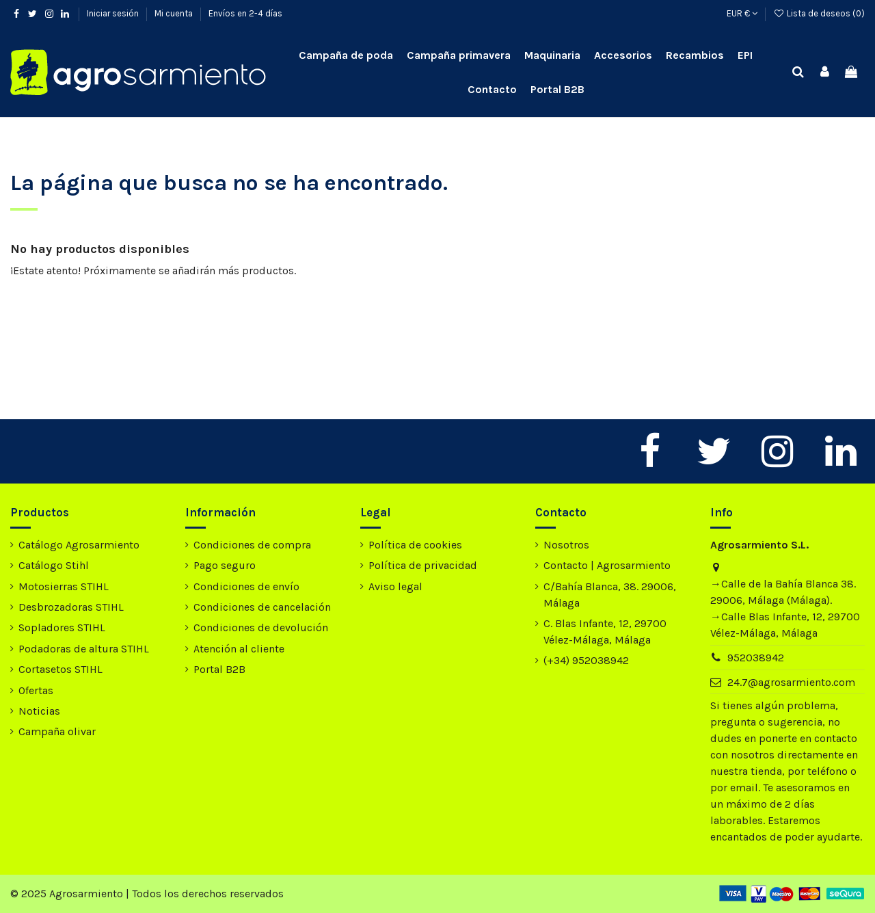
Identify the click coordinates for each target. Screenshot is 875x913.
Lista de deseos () (819, 13)
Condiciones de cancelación (262, 606)
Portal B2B (219, 669)
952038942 (755, 657)
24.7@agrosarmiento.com (791, 682)
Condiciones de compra (252, 544)
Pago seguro (224, 565)
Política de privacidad (422, 565)
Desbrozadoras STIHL (71, 606)
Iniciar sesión (114, 13)
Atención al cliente (238, 648)
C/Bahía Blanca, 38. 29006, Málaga (609, 594)
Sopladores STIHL (61, 627)
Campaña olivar (57, 731)
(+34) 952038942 (586, 660)
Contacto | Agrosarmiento (607, 565)
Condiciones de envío (246, 586)
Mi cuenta (174, 13)
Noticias (39, 710)
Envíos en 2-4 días (245, 13)
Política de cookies (415, 544)
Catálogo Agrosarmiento (78, 544)
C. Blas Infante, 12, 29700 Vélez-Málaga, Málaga (605, 631)
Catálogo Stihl (53, 565)
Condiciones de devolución (260, 627)
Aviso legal (395, 586)
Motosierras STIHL (63, 586)
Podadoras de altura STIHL (83, 648)
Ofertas (35, 690)
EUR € (742, 13)
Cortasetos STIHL (60, 669)
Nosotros (566, 544)
